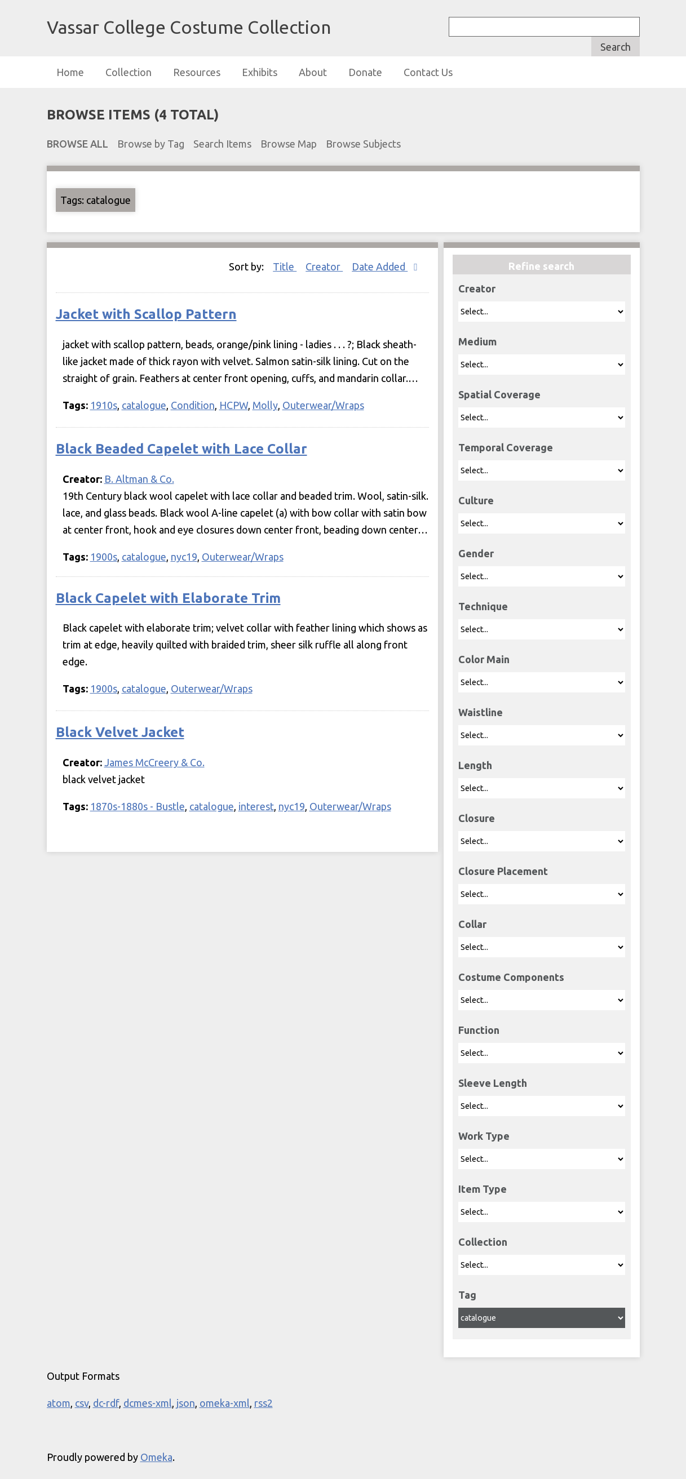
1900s (103, 556)
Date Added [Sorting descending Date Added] (380, 266)
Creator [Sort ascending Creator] (324, 266)
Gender (476, 553)
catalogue (144, 405)
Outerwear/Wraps (323, 405)
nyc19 (184, 556)
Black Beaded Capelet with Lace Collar (181, 448)
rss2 (263, 1403)
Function (478, 1030)
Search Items (222, 143)
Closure (476, 818)
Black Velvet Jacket (120, 732)
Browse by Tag (150, 143)
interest (256, 806)
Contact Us (428, 72)
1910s (103, 405)
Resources (196, 72)
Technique (483, 606)
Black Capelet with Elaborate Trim (168, 598)
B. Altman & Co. (139, 479)
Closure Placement (503, 871)
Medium (477, 341)
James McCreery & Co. (154, 762)
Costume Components (511, 977)
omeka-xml (225, 1403)
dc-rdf (106, 1403)
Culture (476, 500)
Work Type (484, 1136)
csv (81, 1403)
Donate (365, 72)
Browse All (77, 143)
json (185, 1403)
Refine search (541, 266)
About (313, 72)
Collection (128, 72)
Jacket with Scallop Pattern (146, 314)
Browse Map (288, 143)
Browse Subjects (363, 143)
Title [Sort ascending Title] (284, 266)
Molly (265, 405)
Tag (467, 1294)
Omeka (156, 1457)
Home (70, 72)
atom (58, 1403)
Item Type (482, 1188)
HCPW (233, 405)
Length (475, 765)
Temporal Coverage (505, 447)
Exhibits (259, 72)
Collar (472, 924)
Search (615, 46)
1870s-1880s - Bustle (137, 806)
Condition (193, 405)
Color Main (484, 659)
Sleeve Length (492, 1083)
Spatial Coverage (499, 394)
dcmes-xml (147, 1403)
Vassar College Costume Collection (189, 27)
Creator (476, 288)
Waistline (480, 712)
